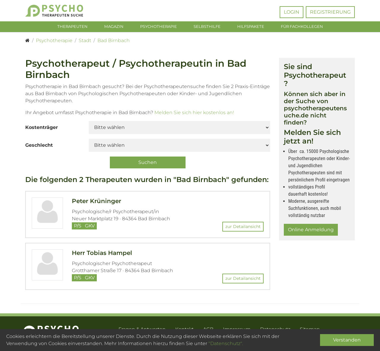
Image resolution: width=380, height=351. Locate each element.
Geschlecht (39, 146)
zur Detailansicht (243, 228)
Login (291, 12)
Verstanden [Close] (347, 340)
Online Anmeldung (311, 231)
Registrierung (330, 12)
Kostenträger (41, 128)
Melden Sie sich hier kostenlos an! (194, 114)
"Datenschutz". (225, 343)
